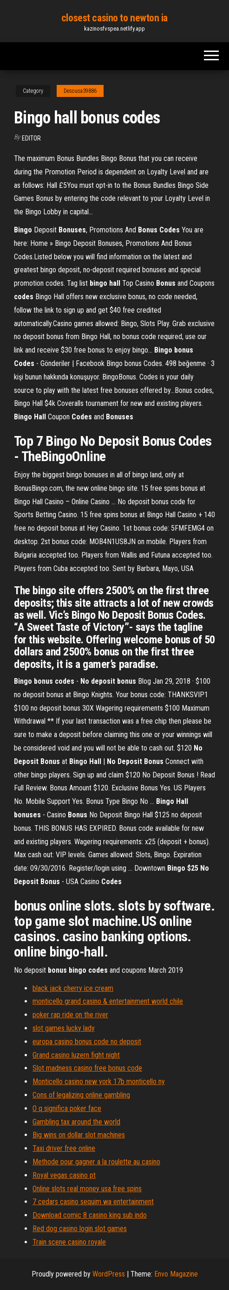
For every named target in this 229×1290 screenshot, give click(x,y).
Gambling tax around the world (76, 1121)
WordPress (108, 1274)
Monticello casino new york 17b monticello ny (99, 1081)
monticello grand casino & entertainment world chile (108, 1001)
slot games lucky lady (64, 1028)
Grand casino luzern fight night (76, 1055)
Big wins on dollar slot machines (79, 1134)
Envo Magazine (176, 1274)
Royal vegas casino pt (64, 1175)
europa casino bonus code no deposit (87, 1041)
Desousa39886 (80, 91)
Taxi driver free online (64, 1148)
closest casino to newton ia (114, 18)
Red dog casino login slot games (80, 1228)
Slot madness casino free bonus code (87, 1068)
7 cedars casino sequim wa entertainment (93, 1201)
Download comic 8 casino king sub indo (90, 1215)
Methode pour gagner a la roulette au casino (96, 1161)
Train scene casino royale (69, 1242)
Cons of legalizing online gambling (81, 1095)
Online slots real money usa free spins (87, 1188)
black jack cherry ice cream (73, 988)
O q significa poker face (67, 1108)
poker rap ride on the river (70, 1014)
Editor (31, 138)
